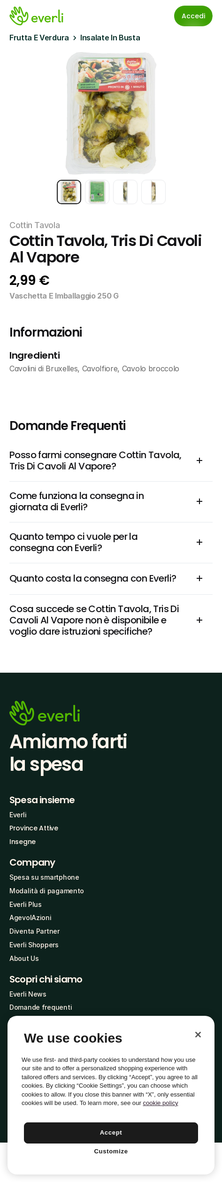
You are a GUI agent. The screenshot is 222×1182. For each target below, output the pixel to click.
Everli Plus (25, 904)
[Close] (198, 1034)
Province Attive (33, 828)
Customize (111, 1151)
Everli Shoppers (34, 945)
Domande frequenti (40, 1007)
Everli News (27, 994)
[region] (111, 1095)
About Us (24, 958)
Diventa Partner (34, 931)
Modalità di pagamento (46, 891)
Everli (17, 815)
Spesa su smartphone (44, 877)
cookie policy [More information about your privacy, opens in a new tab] (160, 1102)
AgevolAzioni (30, 917)
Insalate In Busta (110, 37)
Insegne (22, 841)
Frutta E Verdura (39, 37)
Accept (111, 1132)
